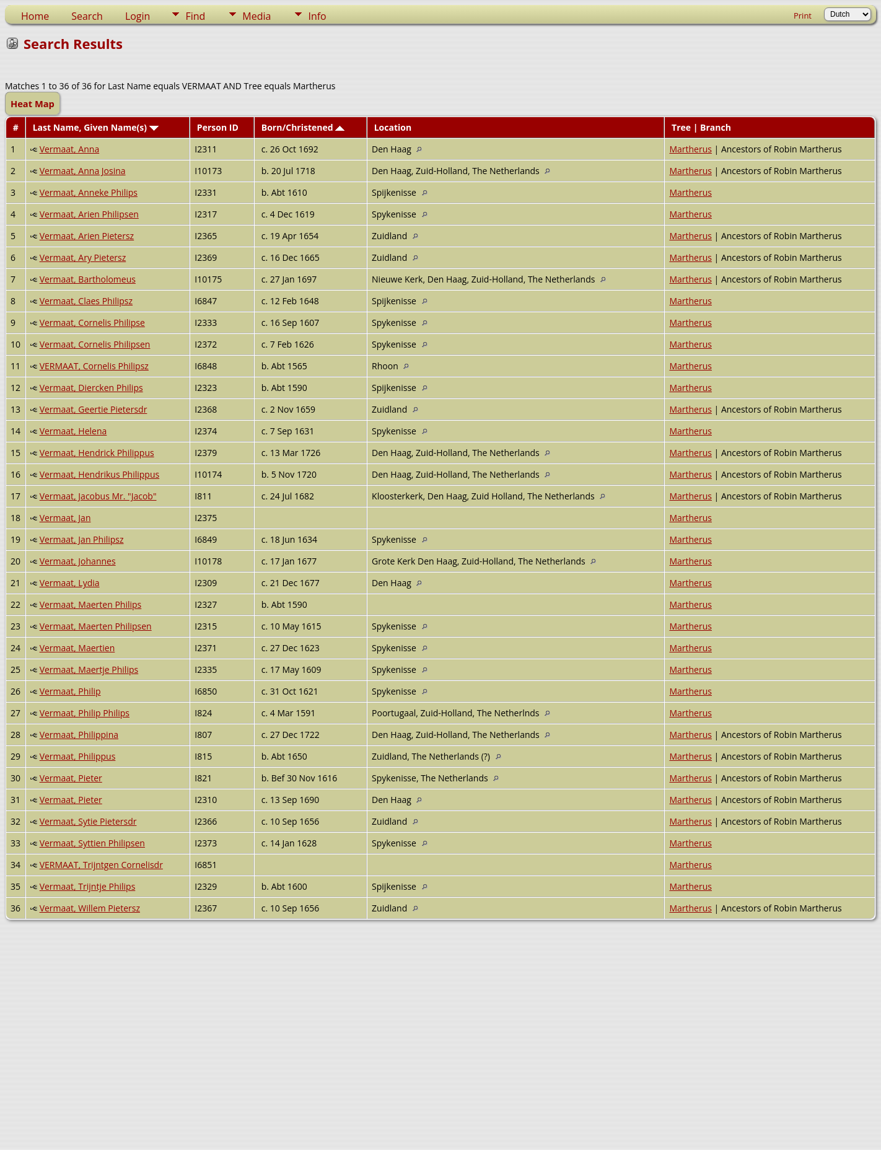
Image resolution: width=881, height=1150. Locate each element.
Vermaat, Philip (70, 691)
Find (195, 16)
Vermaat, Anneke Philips (89, 192)
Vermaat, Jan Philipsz (82, 539)
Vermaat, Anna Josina (83, 171)
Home (35, 16)
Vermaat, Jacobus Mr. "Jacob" (98, 496)
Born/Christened (302, 127)
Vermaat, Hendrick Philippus (97, 453)
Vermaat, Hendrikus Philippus (100, 474)
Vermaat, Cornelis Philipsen (95, 344)
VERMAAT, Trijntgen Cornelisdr (101, 865)
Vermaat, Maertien (77, 648)
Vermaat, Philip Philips (84, 713)
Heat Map (33, 103)
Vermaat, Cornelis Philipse (92, 322)
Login (138, 16)
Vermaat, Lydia (70, 583)
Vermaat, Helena (73, 431)
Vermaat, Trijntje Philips (88, 886)
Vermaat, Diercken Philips (91, 387)
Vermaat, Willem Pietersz (90, 908)
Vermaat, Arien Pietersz (87, 236)
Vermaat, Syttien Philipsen (92, 843)
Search (87, 16)
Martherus (690, 149)
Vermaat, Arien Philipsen (89, 214)
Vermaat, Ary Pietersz (83, 257)
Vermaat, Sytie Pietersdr (88, 821)
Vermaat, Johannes (78, 561)
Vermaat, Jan (65, 518)
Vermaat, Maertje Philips (89, 669)
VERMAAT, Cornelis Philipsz (94, 366)
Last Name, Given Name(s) (96, 127)
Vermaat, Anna (70, 149)
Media (256, 16)
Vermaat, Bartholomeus (88, 279)
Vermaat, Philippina (79, 734)
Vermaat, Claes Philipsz (86, 301)
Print (803, 15)
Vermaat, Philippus (78, 756)
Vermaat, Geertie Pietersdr (93, 409)
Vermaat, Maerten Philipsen (96, 626)
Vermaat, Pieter (71, 778)
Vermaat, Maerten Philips (91, 604)
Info (317, 16)
